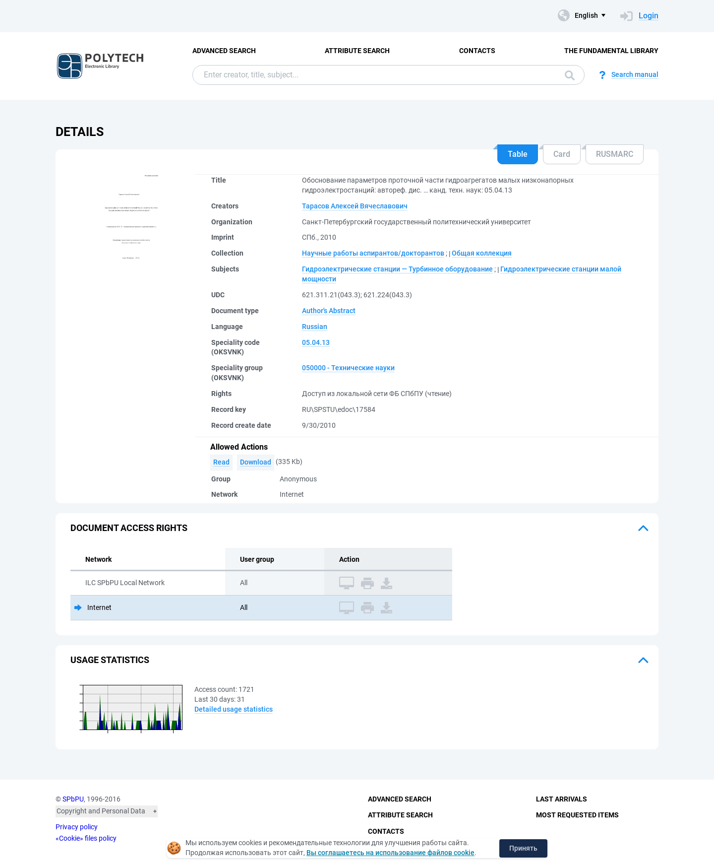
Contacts (477, 51)
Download (255, 462)
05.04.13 (316, 342)
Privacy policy (77, 827)
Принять (523, 848)
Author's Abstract (329, 311)
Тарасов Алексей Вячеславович (355, 206)
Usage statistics (109, 660)
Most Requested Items (577, 815)
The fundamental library (611, 51)
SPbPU (73, 799)
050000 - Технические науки (348, 368)
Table (518, 154)
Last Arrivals (561, 799)
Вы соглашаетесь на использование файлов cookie (390, 853)
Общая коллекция (482, 253)
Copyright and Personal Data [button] (101, 811)
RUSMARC (614, 154)
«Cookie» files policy (86, 838)
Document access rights (128, 528)
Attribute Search (357, 51)
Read (221, 462)
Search (570, 75)
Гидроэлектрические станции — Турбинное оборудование (397, 269)
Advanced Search (224, 51)
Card (561, 154)
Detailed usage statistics (233, 709)
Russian (314, 327)
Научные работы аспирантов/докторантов (373, 253)
